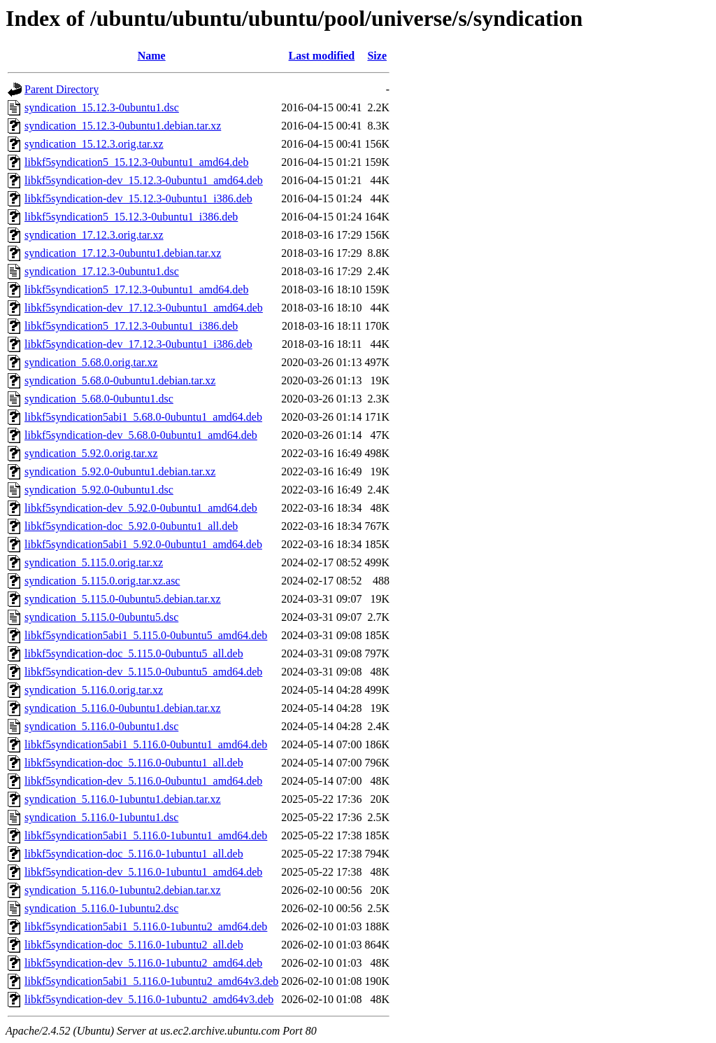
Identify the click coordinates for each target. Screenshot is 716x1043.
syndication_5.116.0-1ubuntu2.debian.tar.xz (122, 890)
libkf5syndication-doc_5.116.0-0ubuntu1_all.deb (133, 763)
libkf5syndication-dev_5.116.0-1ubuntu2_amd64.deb (143, 963)
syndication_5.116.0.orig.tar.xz (93, 690)
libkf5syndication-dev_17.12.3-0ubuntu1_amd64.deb (143, 308)
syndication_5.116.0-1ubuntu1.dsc (101, 817)
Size (377, 56)
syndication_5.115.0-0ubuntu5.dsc (101, 617)
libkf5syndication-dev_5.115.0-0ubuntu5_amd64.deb (143, 672)
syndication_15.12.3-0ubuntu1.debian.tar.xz (122, 126)
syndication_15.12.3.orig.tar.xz (94, 144)
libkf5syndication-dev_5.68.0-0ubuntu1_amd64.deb (140, 435)
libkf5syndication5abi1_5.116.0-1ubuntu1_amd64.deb (145, 835)
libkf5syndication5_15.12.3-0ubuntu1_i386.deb (131, 217)
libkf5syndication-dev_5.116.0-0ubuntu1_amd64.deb (143, 781)
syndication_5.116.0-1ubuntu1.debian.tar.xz (122, 799)
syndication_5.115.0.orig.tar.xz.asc (102, 581)
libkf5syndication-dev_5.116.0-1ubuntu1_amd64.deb (143, 872)
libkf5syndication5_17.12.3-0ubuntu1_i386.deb (131, 326)
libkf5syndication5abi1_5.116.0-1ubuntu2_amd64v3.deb (151, 981)
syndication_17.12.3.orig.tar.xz (94, 235)
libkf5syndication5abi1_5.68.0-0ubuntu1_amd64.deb (143, 417)
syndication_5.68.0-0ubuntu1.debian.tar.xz (119, 380)
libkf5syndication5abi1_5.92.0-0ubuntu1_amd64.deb (143, 544)
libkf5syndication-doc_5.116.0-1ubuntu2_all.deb (133, 945)
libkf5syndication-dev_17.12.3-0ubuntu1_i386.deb (138, 344)
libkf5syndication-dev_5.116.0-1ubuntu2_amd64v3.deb (148, 999)
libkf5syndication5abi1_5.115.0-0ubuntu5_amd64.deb (145, 635)
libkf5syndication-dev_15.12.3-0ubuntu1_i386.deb (138, 198)
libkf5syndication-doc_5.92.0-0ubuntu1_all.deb (131, 526)
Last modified (322, 56)
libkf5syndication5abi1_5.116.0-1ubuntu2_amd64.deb (145, 926)
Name (152, 56)
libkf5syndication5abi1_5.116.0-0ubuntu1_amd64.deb (145, 744)
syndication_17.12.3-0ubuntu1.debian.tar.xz (122, 253)
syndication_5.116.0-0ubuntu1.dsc (101, 726)
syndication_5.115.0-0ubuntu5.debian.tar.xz (122, 599)
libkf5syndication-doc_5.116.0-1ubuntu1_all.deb (133, 854)
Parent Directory (61, 89)
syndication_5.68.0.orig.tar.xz (91, 362)
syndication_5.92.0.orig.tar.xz (91, 453)
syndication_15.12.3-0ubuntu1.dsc (101, 107)
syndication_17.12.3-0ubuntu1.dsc (101, 271)
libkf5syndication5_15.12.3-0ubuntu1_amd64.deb (136, 162)
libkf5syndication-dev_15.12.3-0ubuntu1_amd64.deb (143, 180)
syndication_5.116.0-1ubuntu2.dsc (101, 908)
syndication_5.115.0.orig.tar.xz (93, 562)
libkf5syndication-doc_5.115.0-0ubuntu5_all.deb (133, 653)
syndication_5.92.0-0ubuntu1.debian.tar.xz (119, 471)
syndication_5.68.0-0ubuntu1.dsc (98, 399)
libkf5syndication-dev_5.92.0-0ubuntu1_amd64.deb (140, 508)
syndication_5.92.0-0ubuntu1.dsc (98, 490)
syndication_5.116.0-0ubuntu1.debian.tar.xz (122, 708)
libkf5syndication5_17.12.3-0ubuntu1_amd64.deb (136, 289)
